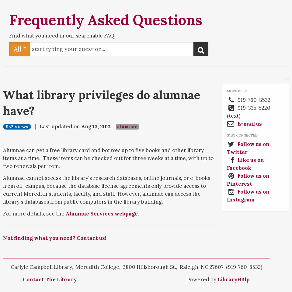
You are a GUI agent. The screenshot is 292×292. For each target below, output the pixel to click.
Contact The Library (50, 279)
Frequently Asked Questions (106, 20)
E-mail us (250, 123)
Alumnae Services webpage (102, 213)
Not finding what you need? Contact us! (54, 238)
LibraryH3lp (233, 279)
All (20, 49)
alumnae (127, 127)
